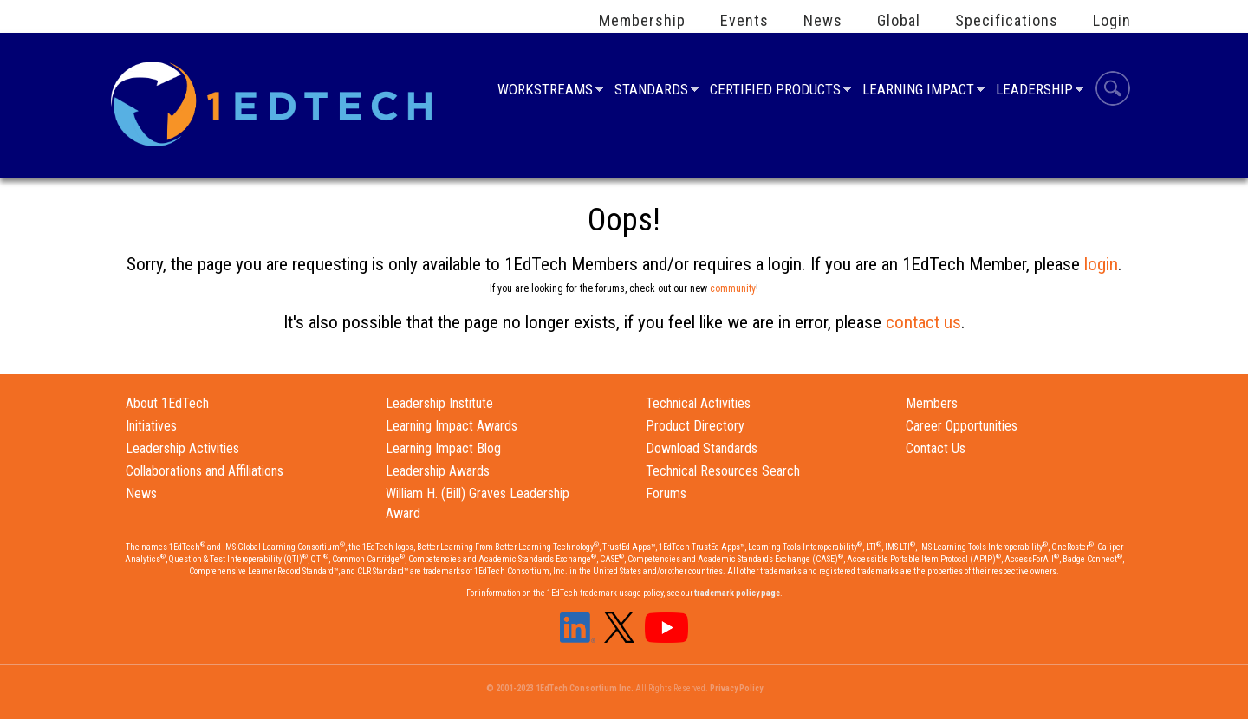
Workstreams (545, 91)
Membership (642, 21)
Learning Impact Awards (451, 426)
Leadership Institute (439, 403)
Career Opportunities (961, 426)
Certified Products (775, 91)
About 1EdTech (167, 403)
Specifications (1006, 21)
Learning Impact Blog (443, 448)
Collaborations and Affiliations (204, 471)
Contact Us (935, 448)
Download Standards (701, 448)
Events (744, 21)
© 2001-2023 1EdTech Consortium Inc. (560, 688)
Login (1112, 21)
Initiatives (151, 426)
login (1101, 264)
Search (1113, 91)
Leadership (1034, 91)
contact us (923, 322)
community (733, 288)
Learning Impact (918, 91)
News (822, 21)
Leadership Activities (182, 448)
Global (898, 21)
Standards (651, 91)
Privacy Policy (736, 688)
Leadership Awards (438, 471)
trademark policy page (737, 593)
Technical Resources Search (723, 471)
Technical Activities (698, 403)
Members (932, 403)
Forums (666, 493)
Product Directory (695, 426)
